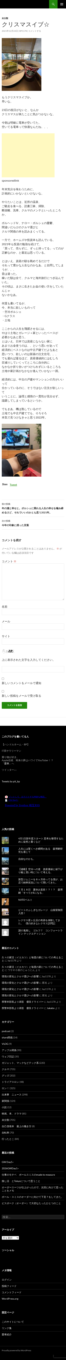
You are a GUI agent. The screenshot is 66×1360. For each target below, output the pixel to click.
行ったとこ (8, 1138)
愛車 (6, 763)
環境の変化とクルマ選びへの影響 (20, 976)
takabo (51, 1008)
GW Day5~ (8, 1161)
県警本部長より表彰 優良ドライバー (23, 1001)
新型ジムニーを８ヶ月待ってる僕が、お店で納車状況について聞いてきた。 (40, 881)
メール (6, 621)
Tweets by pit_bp (11, 781)
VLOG (5, 1043)
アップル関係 (9, 1050)
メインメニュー (62, 4)
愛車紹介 (7, 1334)
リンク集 (7, 1328)
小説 (4, 1107)
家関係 (5, 1100)
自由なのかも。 (27, 858)
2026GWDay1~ (10, 1168)
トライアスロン (10, 1081)
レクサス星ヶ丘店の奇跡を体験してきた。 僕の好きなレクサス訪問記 (39, 922)
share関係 (7, 1037)
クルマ (5, 1069)
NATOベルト (25, 899)
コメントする (34, 31)
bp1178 (23, 31)
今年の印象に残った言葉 (33, 523)
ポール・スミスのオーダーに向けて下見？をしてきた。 (32, 1196)
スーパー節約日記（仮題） (21, 4)
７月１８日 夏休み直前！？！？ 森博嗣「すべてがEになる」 (40, 891)
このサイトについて (13, 1321)
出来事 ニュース (11, 1094)
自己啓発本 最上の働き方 (16, 1126)
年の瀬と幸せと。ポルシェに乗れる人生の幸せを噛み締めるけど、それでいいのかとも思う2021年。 (33, 508)
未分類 (5, 18)
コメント (9, 561)
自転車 (5, 1132)
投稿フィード (9, 1285)
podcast (6, 1031)
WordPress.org (10, 1298)
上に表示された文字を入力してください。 (28, 659)
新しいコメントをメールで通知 (21, 683)
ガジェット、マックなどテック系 (20, 1062)
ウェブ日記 (8, 1056)
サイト (6, 636)
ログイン (7, 1279)
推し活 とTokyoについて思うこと (21, 1180)
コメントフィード (11, 1292)
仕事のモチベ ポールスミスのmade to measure (28, 1174)
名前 (4, 606)
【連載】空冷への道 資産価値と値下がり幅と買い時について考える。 (40, 871)
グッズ (5, 1075)
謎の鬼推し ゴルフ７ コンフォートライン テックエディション (40, 932)
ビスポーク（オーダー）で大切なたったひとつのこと (31, 1203)
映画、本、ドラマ (11, 1113)
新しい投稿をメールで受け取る (21, 695)
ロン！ (5, 1088)
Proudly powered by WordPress (16, 1350)
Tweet (13, 484)
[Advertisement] (28, 155)
